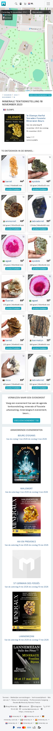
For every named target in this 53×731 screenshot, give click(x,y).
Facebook (24, 706)
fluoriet (8, 300)
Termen (6, 697)
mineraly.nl (11, 723)
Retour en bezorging (20, 700)
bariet (7, 181)
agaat (7, 260)
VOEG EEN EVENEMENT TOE (26, 420)
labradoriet (36, 221)
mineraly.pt (26, 723)
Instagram (36, 706)
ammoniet (9, 221)
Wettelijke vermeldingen (20, 697)
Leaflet (27, 90)
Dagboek (8, 95)
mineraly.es (41, 720)
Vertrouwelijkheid (39, 697)
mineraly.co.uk (31, 716)
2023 (16, 95)
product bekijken (13, 189)
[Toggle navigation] (48, 3)
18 (14, 97)
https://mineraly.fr (26, 712)
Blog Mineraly (10, 706)
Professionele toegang (39, 700)
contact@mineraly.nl (30, 709)
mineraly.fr (15, 716)
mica (6, 379)
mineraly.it (26, 720)
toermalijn (36, 340)
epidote (34, 181)
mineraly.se (41, 723)
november (6, 97)
